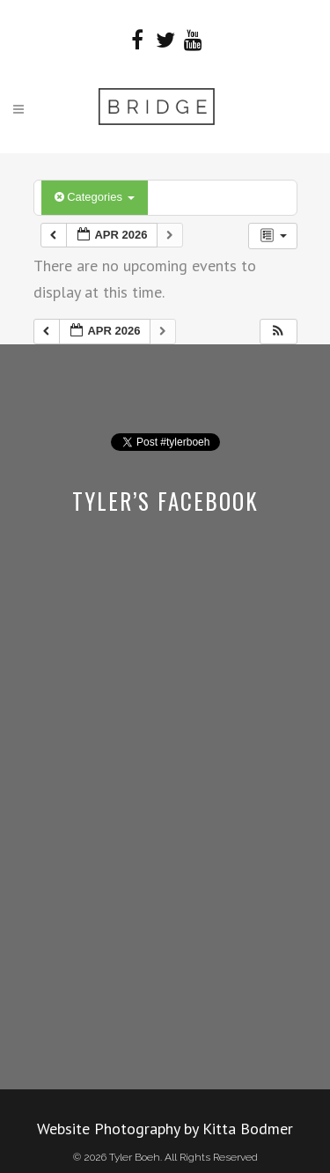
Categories (95, 196)
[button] (278, 331)
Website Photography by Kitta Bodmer (165, 1128)
